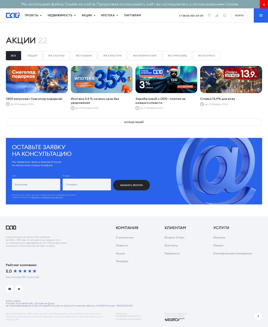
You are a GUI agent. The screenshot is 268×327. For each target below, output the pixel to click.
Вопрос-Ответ (174, 237)
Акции (120, 253)
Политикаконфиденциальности (128, 315)
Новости (122, 245)
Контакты (171, 245)
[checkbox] (13, 55)
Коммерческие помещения (232, 253)
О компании (124, 237)
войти (239, 15)
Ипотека (219, 237)
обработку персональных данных (47, 197)
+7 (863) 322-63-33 (191, 15)
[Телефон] (87, 184)
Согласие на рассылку (129, 319)
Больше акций (133, 122)
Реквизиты (172, 253)
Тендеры (122, 261)
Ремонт (218, 245)
